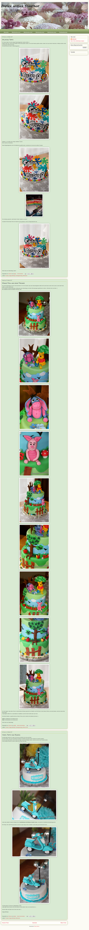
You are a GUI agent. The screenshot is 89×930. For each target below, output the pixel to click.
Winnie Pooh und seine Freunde (13, 283)
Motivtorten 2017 (16, 32)
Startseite (6, 32)
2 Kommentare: (20, 273)
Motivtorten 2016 (28, 32)
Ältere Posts (63, 922)
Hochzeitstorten (63, 32)
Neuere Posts (5, 922)
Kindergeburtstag (19, 275)
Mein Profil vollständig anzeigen (77, 41)
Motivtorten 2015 (40, 32)
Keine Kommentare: (21, 725)
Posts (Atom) (36, 926)
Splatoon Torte (7, 40)
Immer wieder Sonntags (20, 6)
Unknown (74, 39)
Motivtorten (25, 275)
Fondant (7, 275)
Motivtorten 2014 (51, 32)
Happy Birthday (12, 275)
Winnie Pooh (25, 727)
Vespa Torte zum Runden (11, 735)
